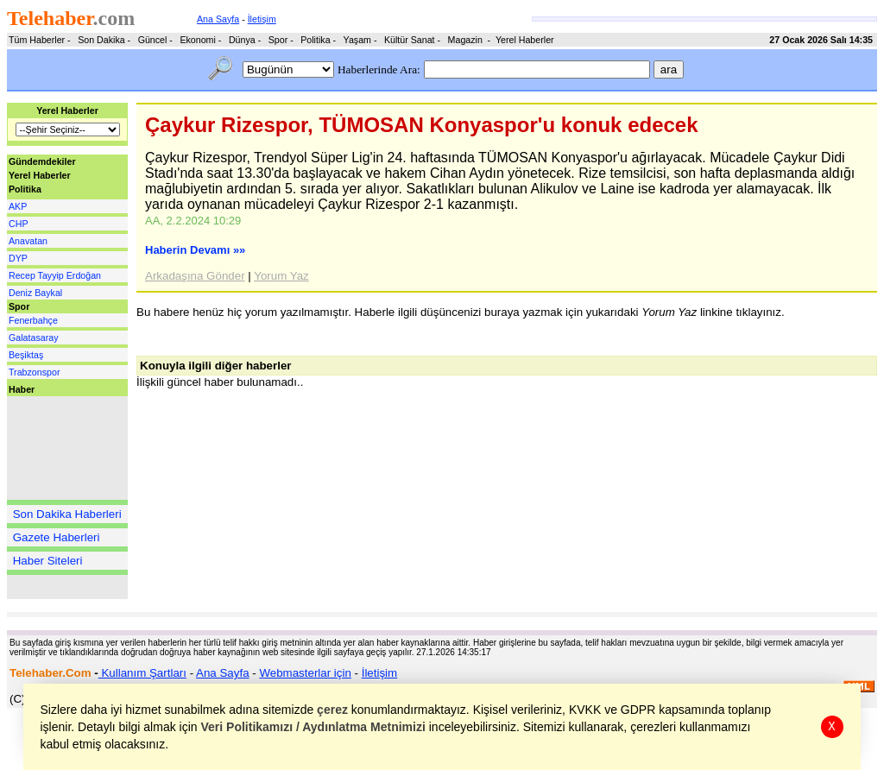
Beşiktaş (26, 355)
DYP (18, 258)
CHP (18, 223)
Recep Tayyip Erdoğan (55, 275)
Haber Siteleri (48, 560)
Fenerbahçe (33, 320)
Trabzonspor (34, 372)
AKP (18, 206)
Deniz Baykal (35, 292)
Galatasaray (33, 337)
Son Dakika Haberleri (67, 514)
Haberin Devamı (195, 249)
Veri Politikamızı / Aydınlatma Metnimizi (313, 727)
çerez (333, 709)
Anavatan (28, 241)
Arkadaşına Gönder (195, 275)
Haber (22, 389)
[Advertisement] (58, 448)
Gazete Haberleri (56, 537)
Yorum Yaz (281, 275)
